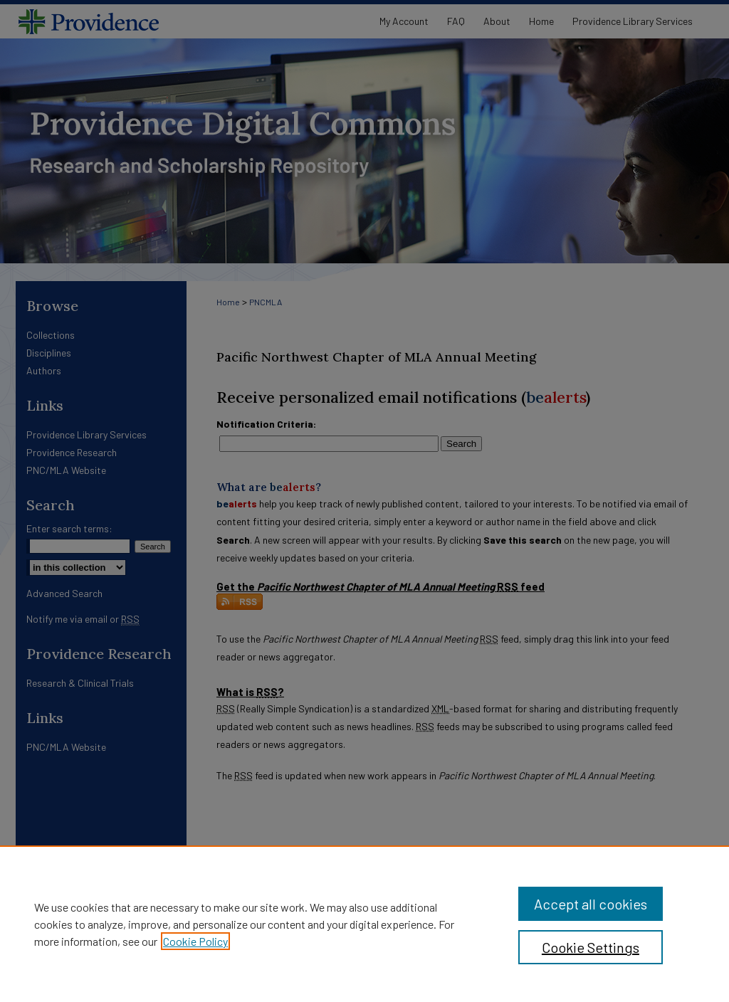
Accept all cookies (590, 903)
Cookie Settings (590, 947)
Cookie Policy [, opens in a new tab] (195, 941)
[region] (364, 923)
